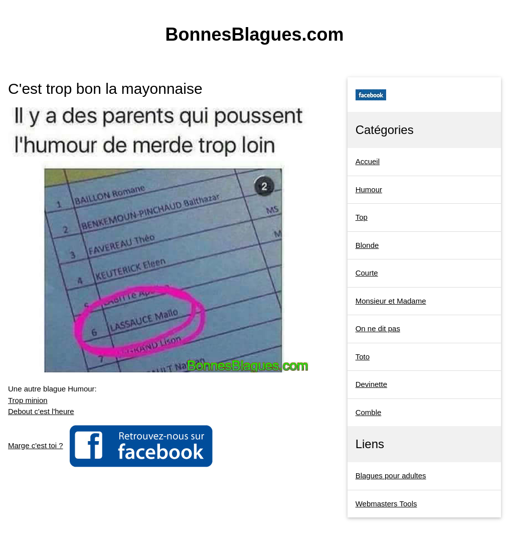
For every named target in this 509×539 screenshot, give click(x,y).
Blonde (367, 245)
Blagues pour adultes (391, 475)
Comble (369, 412)
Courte (367, 272)
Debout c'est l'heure (41, 411)
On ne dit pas (378, 328)
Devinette (371, 384)
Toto (363, 356)
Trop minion (28, 400)
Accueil (368, 161)
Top (362, 217)
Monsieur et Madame (391, 301)
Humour (369, 189)
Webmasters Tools (386, 503)
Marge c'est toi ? (35, 445)
